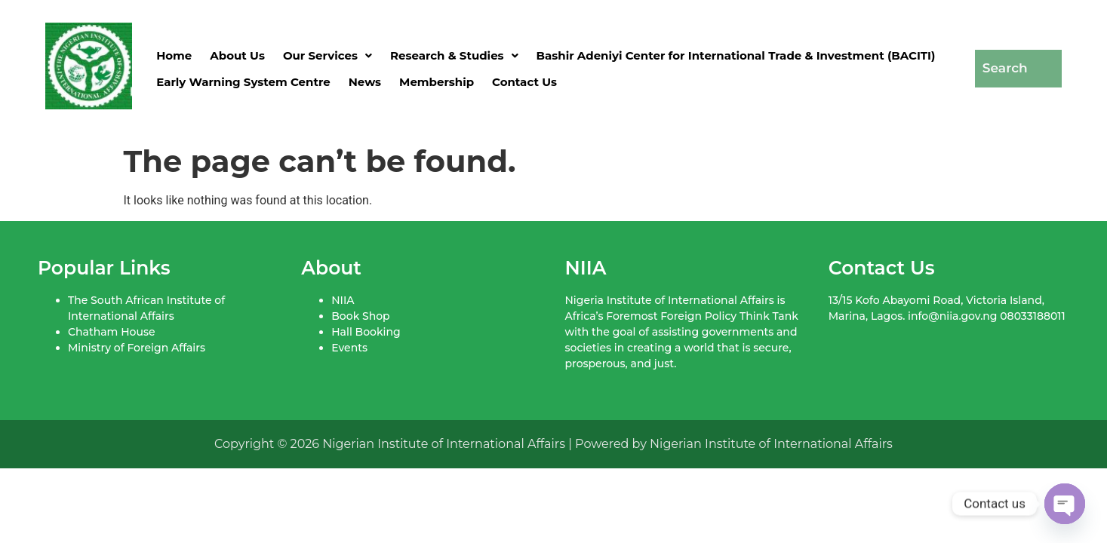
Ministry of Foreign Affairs (136, 347)
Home (174, 55)
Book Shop (360, 316)
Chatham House (111, 332)
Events (349, 347)
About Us (237, 55)
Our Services (327, 55)
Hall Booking (365, 332)
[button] (327, 55)
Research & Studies (454, 55)
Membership (436, 82)
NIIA (342, 300)
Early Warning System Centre (243, 82)
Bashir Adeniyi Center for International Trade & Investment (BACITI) (736, 55)
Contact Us (524, 82)
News (365, 82)
